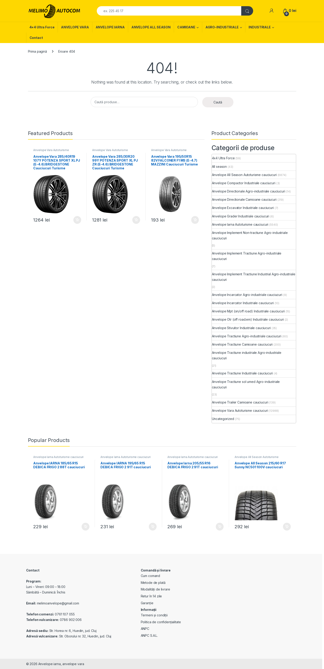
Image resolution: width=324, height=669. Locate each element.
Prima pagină (37, 51)
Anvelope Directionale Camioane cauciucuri (244, 199)
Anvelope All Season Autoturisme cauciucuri (244, 175)
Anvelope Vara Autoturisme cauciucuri (51, 151)
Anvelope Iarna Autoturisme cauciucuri (240, 224)
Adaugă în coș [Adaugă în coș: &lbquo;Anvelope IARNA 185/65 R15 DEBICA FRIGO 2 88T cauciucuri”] (85, 527)
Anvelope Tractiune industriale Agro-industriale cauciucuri (246, 355)
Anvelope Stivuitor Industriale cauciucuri (241, 328)
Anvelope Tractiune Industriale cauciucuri (242, 373)
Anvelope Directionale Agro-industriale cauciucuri (248, 191)
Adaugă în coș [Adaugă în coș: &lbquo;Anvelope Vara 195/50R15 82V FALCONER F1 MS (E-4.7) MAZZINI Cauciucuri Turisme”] (195, 220)
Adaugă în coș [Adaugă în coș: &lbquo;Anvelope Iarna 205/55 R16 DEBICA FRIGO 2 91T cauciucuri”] (220, 527)
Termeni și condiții (154, 615)
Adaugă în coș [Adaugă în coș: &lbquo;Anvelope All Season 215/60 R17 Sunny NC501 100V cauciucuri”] (287, 527)
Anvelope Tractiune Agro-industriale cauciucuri (247, 336)
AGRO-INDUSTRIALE (222, 27)
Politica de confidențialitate (161, 622)
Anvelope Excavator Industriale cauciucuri (243, 208)
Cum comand (150, 576)
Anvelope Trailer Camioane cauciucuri (240, 402)
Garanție (147, 603)
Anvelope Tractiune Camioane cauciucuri (242, 344)
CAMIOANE (186, 27)
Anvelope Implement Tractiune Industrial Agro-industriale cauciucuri (253, 277)
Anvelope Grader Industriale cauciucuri (240, 216)
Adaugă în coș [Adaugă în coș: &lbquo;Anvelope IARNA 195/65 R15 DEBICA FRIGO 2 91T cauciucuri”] (153, 527)
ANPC (145, 629)
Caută (217, 102)
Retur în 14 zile (151, 596)
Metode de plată (153, 583)
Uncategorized (223, 419)
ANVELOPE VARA (75, 27)
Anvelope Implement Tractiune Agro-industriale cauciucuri (247, 256)
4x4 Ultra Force (223, 158)
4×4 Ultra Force (42, 27)
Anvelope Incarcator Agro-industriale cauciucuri (247, 295)
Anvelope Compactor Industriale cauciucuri (243, 183)
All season (219, 166)
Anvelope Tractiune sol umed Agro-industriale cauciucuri (246, 384)
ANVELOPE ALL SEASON (151, 27)
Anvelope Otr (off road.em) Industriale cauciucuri (248, 319)
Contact (36, 38)
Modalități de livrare (155, 589)
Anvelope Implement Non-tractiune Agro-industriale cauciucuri (250, 235)
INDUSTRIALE (260, 27)
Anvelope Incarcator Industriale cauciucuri (243, 303)
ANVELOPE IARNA (110, 27)
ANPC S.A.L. (149, 635)
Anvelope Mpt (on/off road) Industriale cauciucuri (248, 311)
